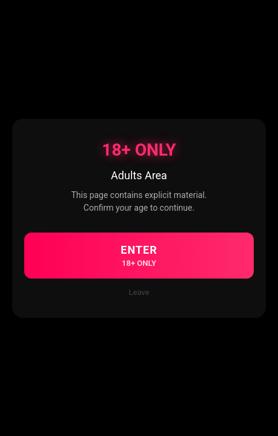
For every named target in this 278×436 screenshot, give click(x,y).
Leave (139, 292)
